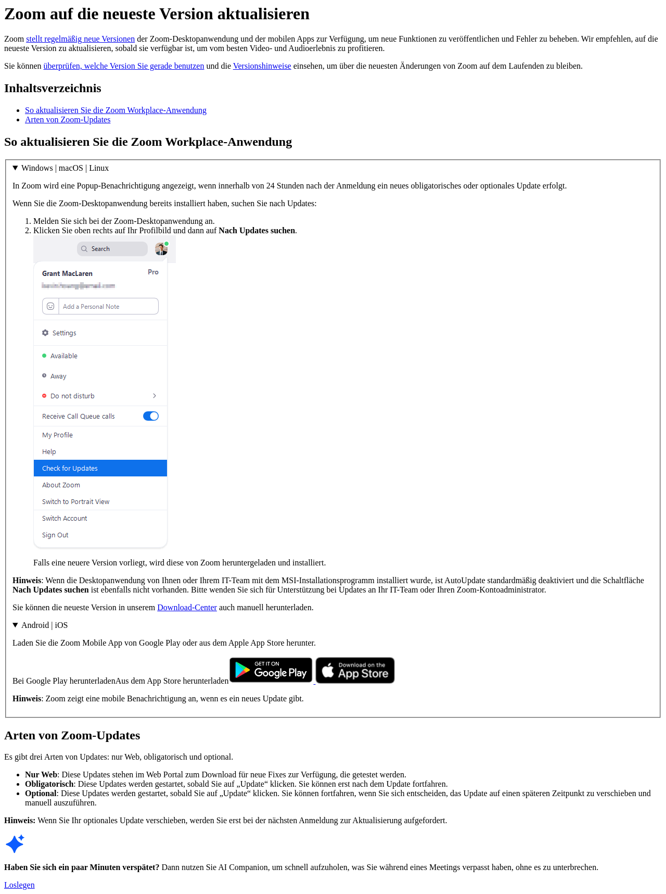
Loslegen (19, 884)
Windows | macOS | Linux (65, 167)
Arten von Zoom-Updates (67, 119)
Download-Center (187, 607)
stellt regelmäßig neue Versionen (80, 38)
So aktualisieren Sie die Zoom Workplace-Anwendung (116, 110)
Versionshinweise (262, 65)
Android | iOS (44, 625)
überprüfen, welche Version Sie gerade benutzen (124, 65)
